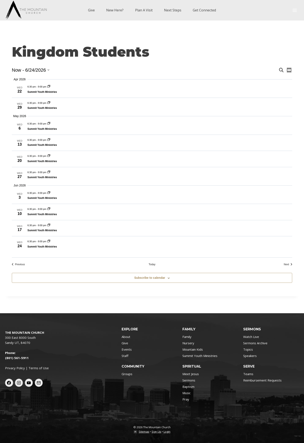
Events (127, 349)
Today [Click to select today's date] (152, 264)
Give (91, 10)
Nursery (188, 343)
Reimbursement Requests (262, 380)
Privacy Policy (15, 368)
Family (186, 337)
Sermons (188, 380)
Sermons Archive (255, 343)
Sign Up (156, 431)
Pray (185, 399)
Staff (125, 356)
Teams (248, 374)
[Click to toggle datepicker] (30, 70)
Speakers (250, 356)
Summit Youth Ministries (42, 91)
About (126, 337)
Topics (248, 349)
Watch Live (251, 337)
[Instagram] (19, 383)
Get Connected (204, 10)
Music (186, 393)
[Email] (39, 383)
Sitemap (144, 431)
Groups (127, 374)
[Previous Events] (18, 264)
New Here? (115, 10)
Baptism (188, 386)
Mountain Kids (192, 349)
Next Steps (172, 10)
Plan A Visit (144, 10)
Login (167, 431)
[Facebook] (9, 383)
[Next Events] (288, 264)
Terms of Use (38, 368)
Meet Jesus (190, 374)
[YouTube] (29, 383)
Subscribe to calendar (149, 277)
